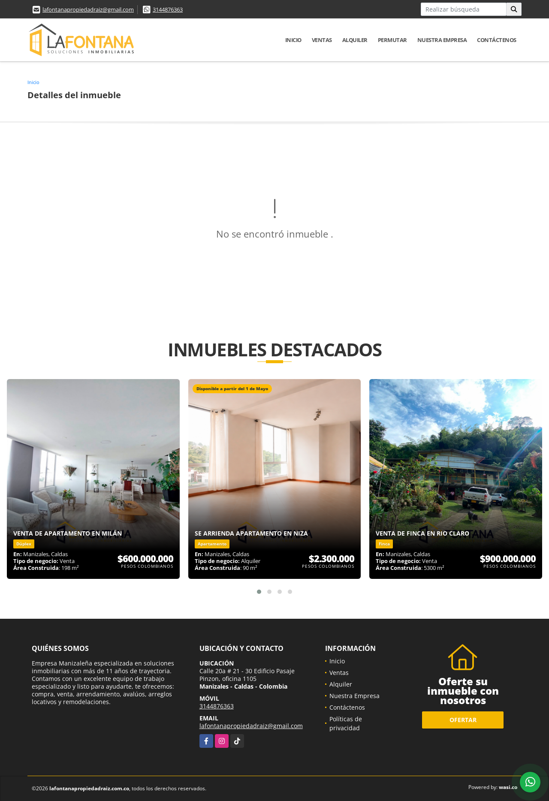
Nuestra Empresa (442, 40)
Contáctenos (496, 40)
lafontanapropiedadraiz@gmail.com (88, 9)
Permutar (392, 40)
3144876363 (168, 9)
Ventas (322, 40)
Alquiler (355, 40)
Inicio (293, 40)
